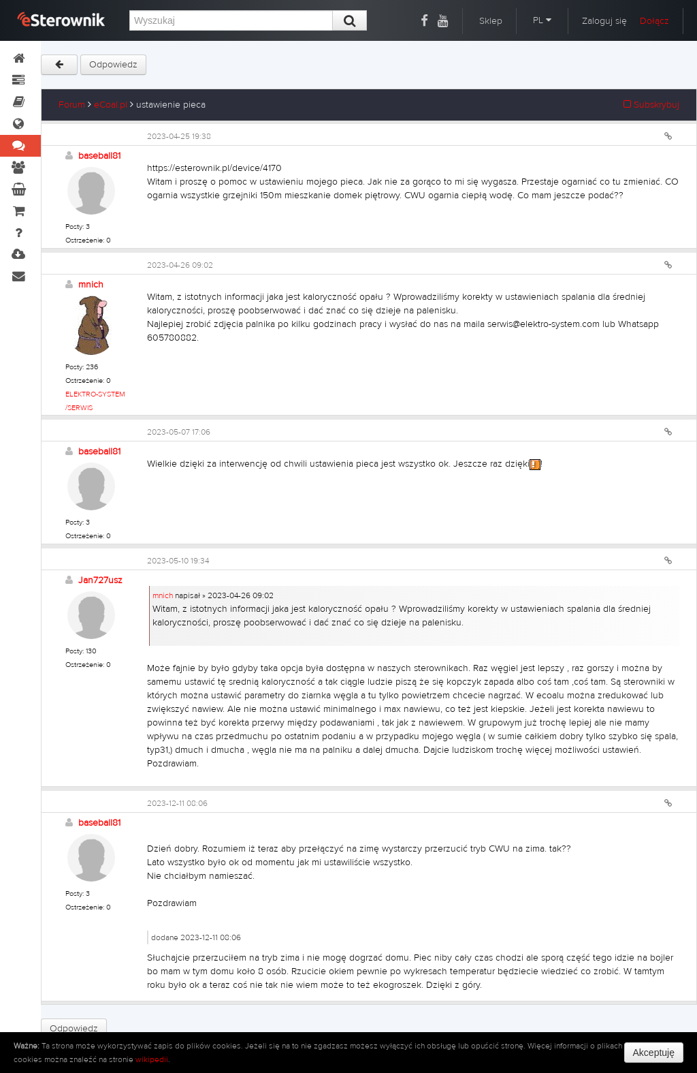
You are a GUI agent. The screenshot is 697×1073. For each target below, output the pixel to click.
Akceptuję (654, 1052)
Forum (72, 105)
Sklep (490, 21)
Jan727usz (100, 580)
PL (542, 20)
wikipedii (151, 1059)
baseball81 (99, 156)
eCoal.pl (110, 105)
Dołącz (654, 21)
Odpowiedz (113, 65)
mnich (90, 285)
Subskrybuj (651, 105)
